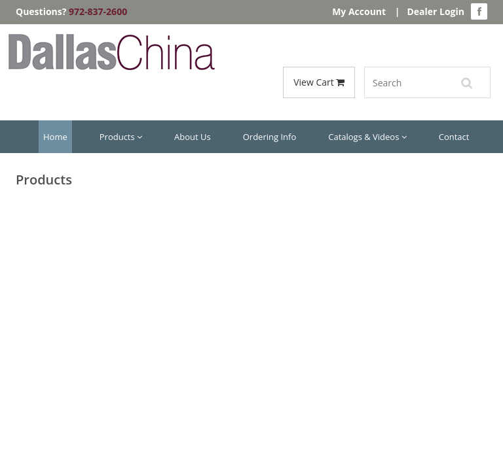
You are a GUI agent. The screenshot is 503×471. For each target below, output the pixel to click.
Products (121, 137)
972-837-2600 (98, 11)
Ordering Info (269, 137)
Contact (454, 137)
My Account (359, 11)
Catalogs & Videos (367, 137)
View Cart (319, 82)
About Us (192, 137)
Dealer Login (435, 11)
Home (55, 137)
